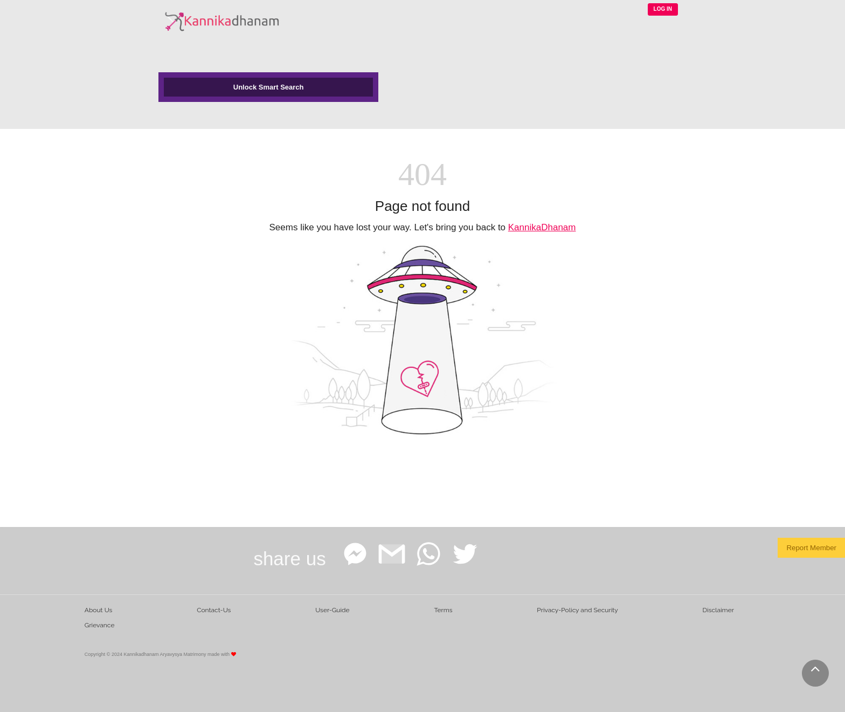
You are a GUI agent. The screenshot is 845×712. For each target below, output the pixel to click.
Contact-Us (214, 610)
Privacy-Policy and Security (577, 610)
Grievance (100, 625)
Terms (443, 610)
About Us (99, 610)
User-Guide (332, 610)
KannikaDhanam (542, 227)
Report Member (811, 548)
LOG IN (663, 9)
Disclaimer (718, 610)
